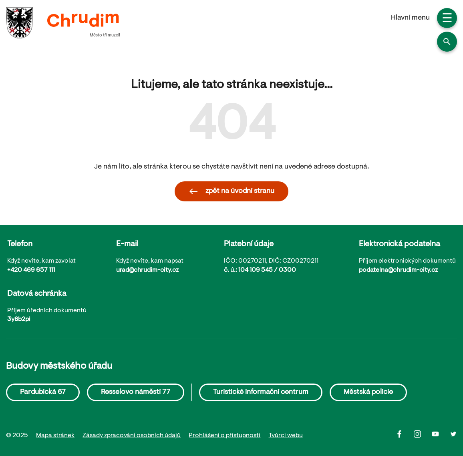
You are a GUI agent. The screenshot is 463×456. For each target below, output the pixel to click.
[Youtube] (441, 436)
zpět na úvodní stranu (231, 191)
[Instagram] (423, 436)
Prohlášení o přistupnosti (224, 435)
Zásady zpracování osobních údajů (132, 435)
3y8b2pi (18, 319)
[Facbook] (405, 436)
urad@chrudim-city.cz (147, 270)
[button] (447, 42)
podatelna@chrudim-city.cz (398, 270)
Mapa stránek (55, 435)
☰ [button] (447, 19)
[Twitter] (453, 436)
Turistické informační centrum (260, 392)
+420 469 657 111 (31, 270)
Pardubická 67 (43, 392)
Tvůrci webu (286, 435)
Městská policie (368, 392)
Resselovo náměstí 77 (135, 392)
